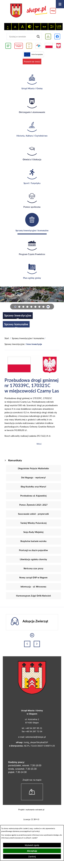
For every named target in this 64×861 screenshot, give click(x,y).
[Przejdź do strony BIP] (53, 11)
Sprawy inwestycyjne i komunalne (28, 338)
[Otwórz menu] (60, 4)
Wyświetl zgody (32, 845)
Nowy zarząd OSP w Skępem (33, 577)
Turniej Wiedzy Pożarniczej (33, 523)
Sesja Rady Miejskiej (33, 532)
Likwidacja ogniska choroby (33, 559)
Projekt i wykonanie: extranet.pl (31, 809)
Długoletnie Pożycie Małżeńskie (33, 468)
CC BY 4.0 (35, 819)
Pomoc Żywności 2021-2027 (33, 504)
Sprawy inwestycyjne (15, 344)
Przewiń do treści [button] (32, 61)
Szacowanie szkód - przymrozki (33, 514)
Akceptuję (32, 851)
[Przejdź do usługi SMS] (29, 46)
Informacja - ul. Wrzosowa (33, 586)
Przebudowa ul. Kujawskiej (33, 495)
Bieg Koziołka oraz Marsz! (33, 486)
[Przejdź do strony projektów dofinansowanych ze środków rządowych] (53, 46)
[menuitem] (18, 315)
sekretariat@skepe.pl (35, 737)
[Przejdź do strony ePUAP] (38, 46)
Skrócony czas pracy (33, 568)
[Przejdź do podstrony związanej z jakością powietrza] (8, 46)
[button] (32, 373)
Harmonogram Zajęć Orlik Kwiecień (33, 595)
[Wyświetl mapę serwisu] (48, 36)
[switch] (37, 26)
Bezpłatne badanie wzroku (33, 541)
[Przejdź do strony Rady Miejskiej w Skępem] (18, 46)
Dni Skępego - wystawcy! (33, 477)
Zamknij (32, 856)
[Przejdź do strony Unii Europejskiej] (33, 54)
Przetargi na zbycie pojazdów (33, 550)
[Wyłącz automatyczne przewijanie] (48, 306)
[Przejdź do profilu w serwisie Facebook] (57, 36)
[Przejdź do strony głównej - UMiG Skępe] (29, 11)
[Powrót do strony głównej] (7, 338)
